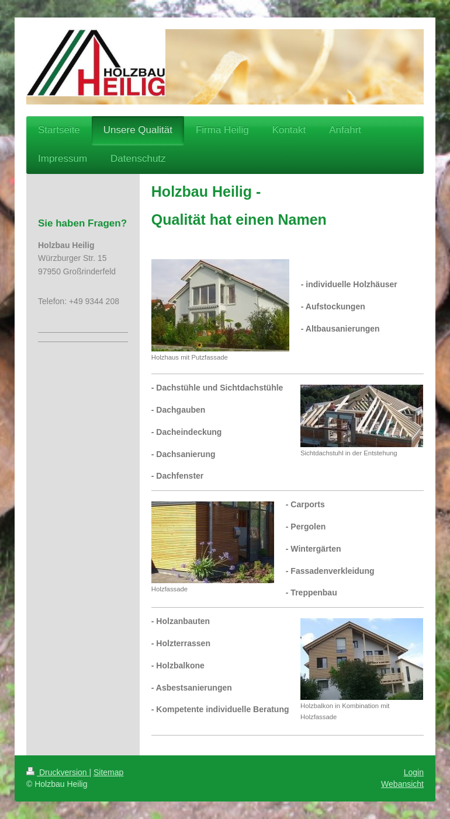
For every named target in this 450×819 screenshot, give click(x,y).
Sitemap (108, 772)
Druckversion (57, 772)
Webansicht (402, 784)
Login (414, 772)
